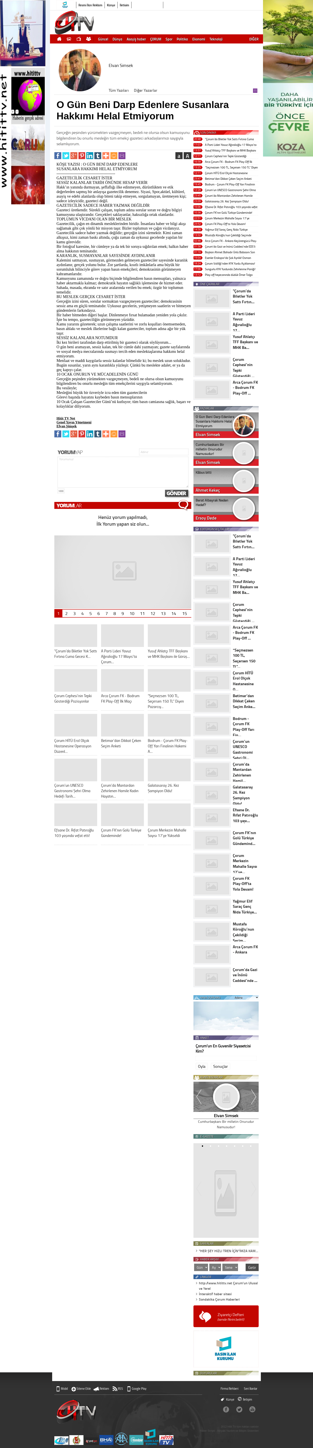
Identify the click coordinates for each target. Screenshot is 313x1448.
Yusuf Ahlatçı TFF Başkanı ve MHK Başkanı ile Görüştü (230, 150)
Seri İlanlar (250, 1388)
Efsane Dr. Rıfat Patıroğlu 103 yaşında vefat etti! (231, 207)
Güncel (103, 39)
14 (173, 613)
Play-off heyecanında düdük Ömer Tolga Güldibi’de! (229, 275)
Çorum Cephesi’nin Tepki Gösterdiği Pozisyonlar (225, 156)
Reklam (104, 1388)
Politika (182, 39)
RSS (120, 1388)
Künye (111, 5)
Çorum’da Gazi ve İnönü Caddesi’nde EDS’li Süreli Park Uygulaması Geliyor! (230, 246)
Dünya (117, 39)
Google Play (139, 1388)
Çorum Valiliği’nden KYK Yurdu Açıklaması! (230, 263)
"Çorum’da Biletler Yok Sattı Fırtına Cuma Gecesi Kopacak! (229, 139)
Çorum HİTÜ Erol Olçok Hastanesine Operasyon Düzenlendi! (226, 173)
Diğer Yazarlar (145, 90)
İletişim (124, 5)
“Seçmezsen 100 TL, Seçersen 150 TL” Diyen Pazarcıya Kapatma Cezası (231, 167)
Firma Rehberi (229, 1388)
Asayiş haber (136, 39)
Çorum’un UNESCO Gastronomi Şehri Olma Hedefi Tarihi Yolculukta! (230, 190)
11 (142, 613)
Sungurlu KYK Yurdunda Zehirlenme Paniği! (230, 269)
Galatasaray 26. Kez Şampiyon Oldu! (227, 201)
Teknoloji (216, 39)
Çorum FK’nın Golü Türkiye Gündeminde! (228, 212)
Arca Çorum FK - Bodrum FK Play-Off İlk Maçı (228, 162)
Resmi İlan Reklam (90, 5)
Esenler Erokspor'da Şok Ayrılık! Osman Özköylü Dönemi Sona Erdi (228, 258)
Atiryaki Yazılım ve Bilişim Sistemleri (238, 1430)
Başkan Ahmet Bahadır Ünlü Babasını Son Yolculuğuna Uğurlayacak (230, 252)
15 (184, 613)
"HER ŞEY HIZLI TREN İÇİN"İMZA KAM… (228, 1250)
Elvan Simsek (226, 1115)
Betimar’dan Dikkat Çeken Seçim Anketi (228, 179)
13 (163, 613)
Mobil (64, 1388)
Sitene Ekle (84, 1388)
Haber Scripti (207, 1430)
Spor (169, 39)
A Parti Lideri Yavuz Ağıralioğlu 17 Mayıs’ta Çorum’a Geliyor (230, 145)
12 (152, 613)
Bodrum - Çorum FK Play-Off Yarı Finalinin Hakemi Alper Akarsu (230, 184)
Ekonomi (198, 39)
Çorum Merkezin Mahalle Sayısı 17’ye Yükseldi (227, 218)
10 (132, 613)
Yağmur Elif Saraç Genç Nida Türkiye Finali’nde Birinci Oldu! (226, 229)
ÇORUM (155, 39)
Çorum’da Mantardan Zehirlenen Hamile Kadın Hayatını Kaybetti (229, 195)
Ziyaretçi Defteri (230, 1317)
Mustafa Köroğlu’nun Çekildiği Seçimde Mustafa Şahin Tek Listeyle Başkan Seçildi (230, 235)
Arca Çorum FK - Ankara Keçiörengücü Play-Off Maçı (231, 241)
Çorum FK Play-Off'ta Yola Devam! (225, 224)
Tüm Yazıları (119, 90)
